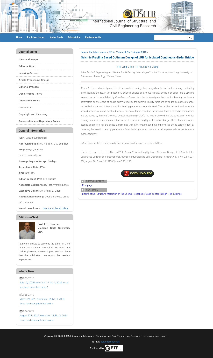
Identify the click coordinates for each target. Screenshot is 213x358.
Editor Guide (74, 37)
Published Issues (35, 37)
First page (87, 185)
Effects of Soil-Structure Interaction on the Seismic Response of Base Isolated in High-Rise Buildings (132, 194)
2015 (111, 52)
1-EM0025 (137, 173)
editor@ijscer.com (110, 341)
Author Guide (56, 37)
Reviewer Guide (93, 37)
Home (19, 37)
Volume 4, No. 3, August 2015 (131, 52)
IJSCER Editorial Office (55, 208)
